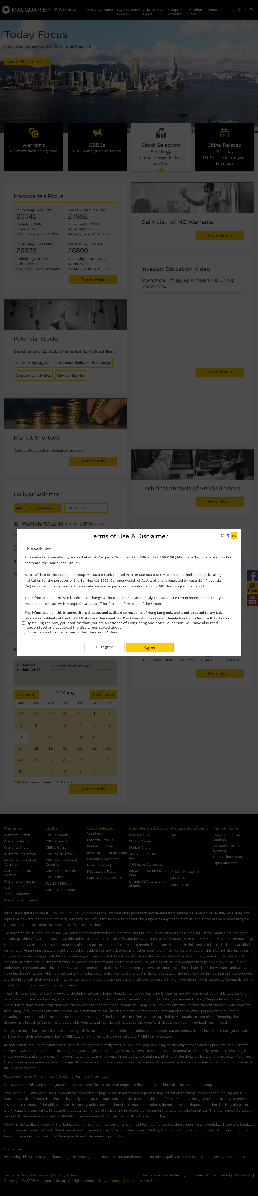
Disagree (104, 647)
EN (234, 536)
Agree (149, 647)
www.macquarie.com (111, 586)
